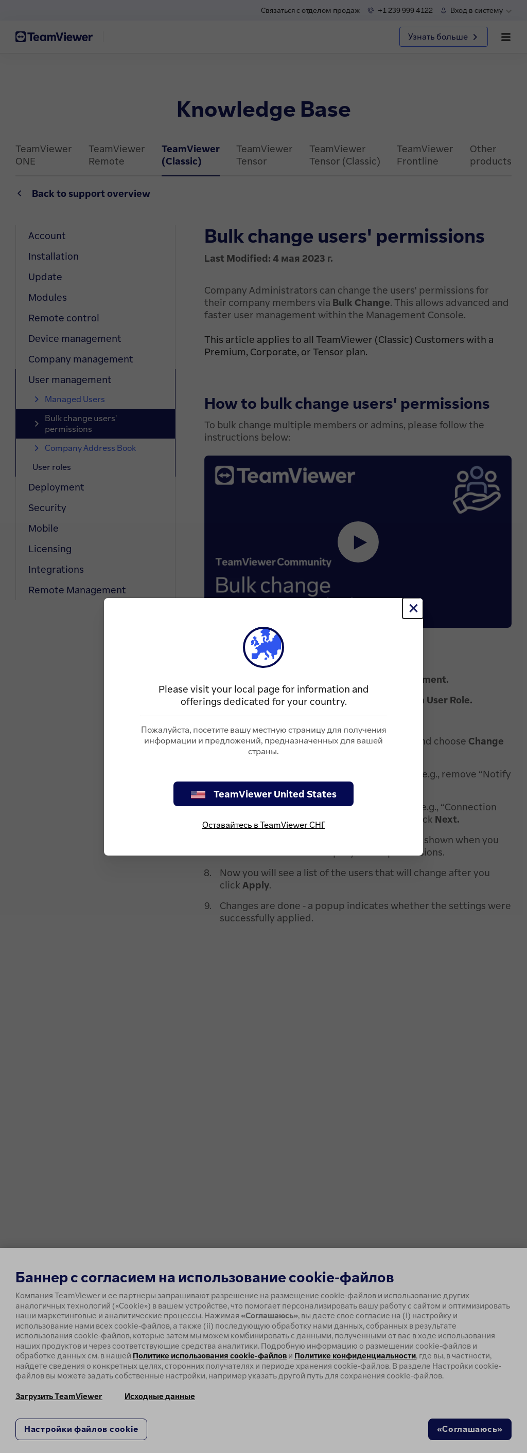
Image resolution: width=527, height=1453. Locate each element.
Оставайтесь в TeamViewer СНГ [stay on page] (263, 824)
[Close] (412, 608)
